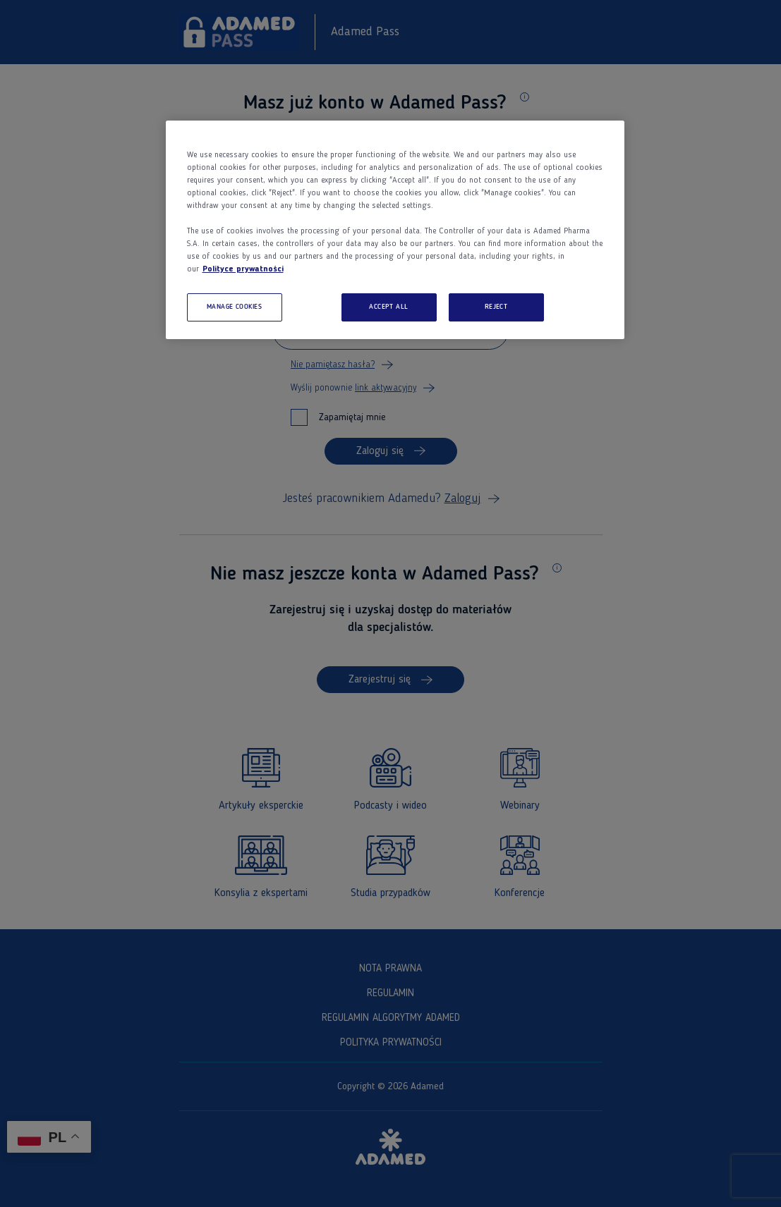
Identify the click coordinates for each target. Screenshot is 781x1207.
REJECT (496, 307)
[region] (395, 230)
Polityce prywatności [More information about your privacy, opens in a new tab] (243, 269)
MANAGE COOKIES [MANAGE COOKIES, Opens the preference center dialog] (234, 307)
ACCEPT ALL (388, 307)
